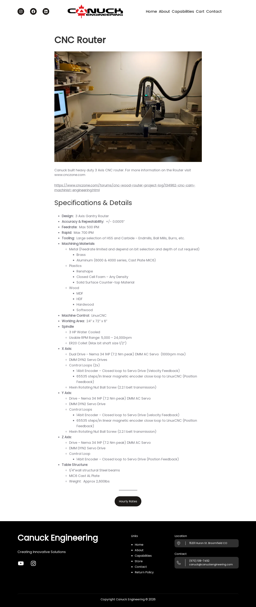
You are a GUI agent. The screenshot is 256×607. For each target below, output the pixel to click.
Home (139, 545)
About (139, 550)
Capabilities (143, 556)
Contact (141, 567)
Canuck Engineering (58, 537)
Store (139, 561)
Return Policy (144, 572)
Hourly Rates (128, 501)
